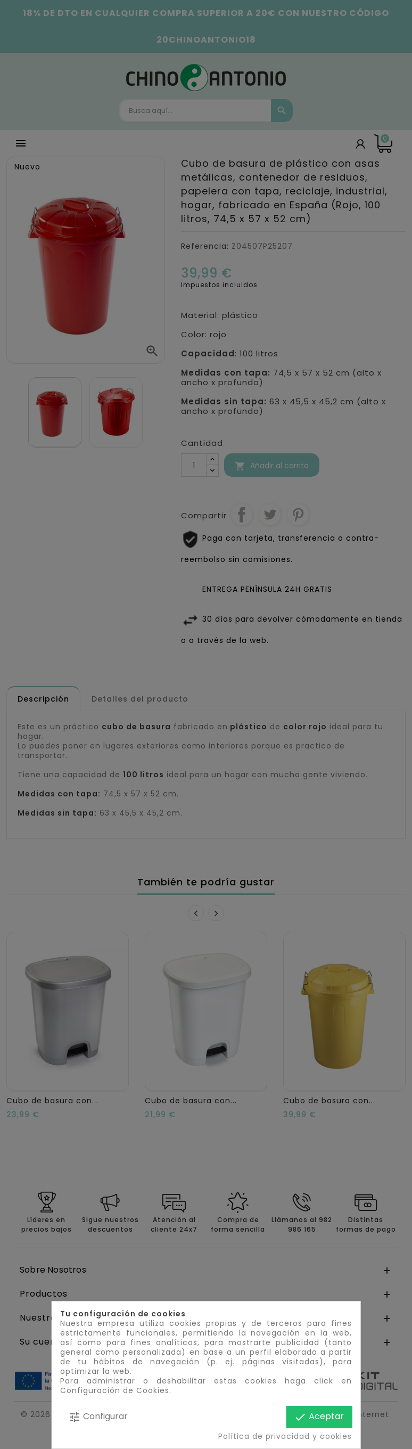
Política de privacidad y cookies (285, 1436)
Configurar (98, 1416)
